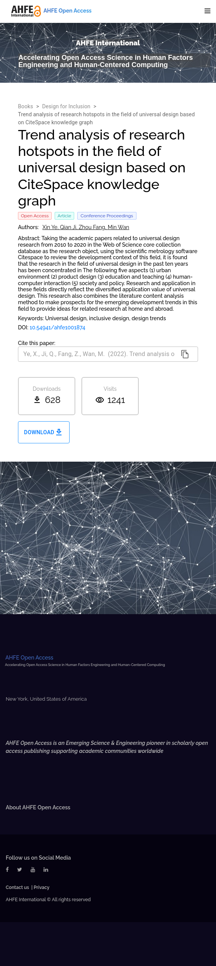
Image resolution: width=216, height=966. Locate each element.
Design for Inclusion (66, 106)
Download (43, 432)
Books (25, 106)
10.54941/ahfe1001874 (58, 327)
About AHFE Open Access (38, 807)
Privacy (41, 887)
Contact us (17, 887)
